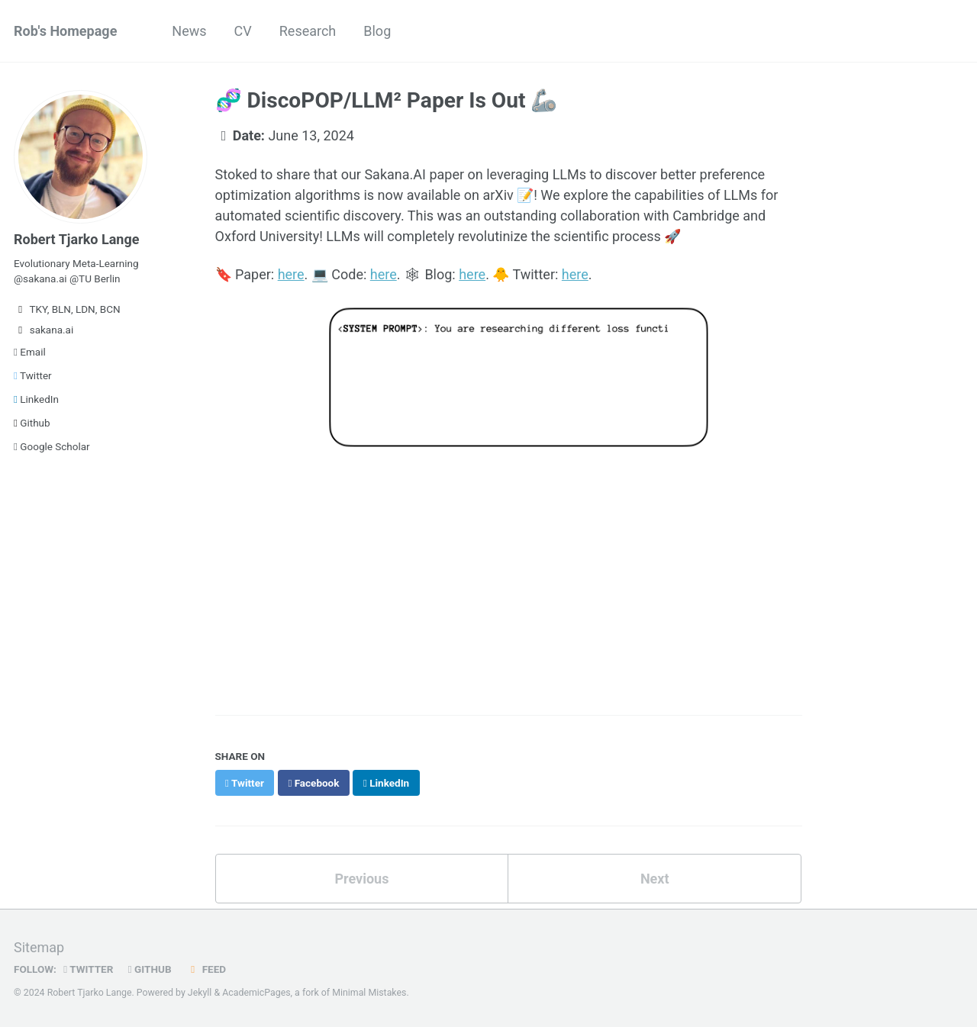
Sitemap (39, 947)
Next (654, 879)
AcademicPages (256, 992)
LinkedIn (36, 399)
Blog (377, 31)
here (291, 274)
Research (308, 31)
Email (30, 352)
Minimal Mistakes (369, 992)
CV (243, 31)
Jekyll (200, 992)
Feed (206, 969)
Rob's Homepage (65, 31)
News (189, 31)
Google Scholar (52, 446)
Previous (361, 879)
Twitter (33, 375)
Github (32, 423)
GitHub (150, 969)
